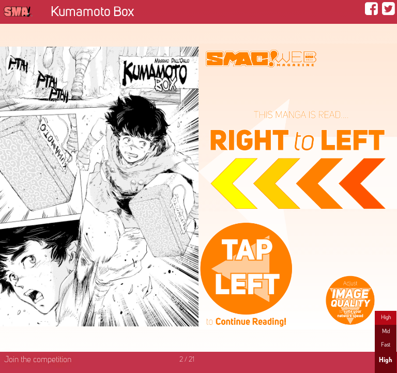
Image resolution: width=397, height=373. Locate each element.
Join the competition (37, 360)
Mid (386, 331)
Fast (385, 345)
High (386, 317)
